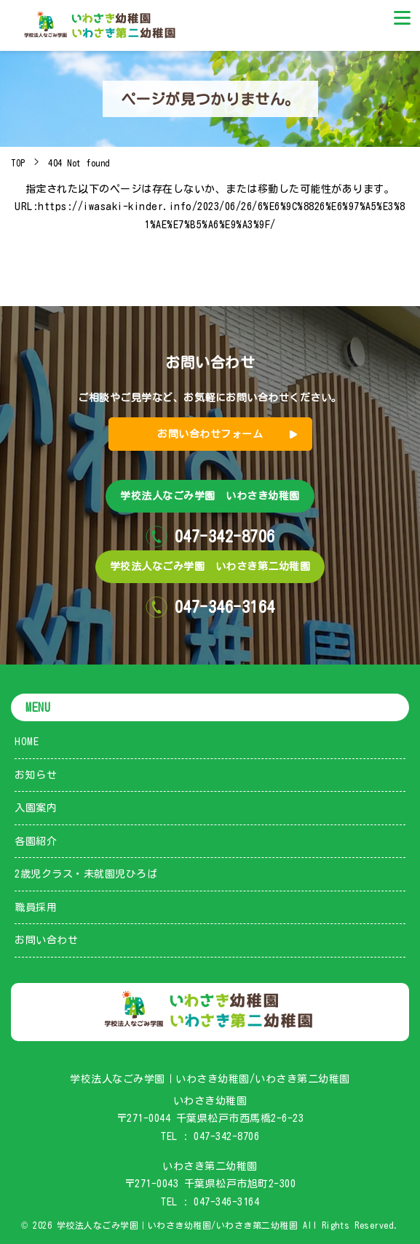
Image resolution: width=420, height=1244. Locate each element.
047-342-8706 (226, 1136)
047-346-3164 (226, 1202)
